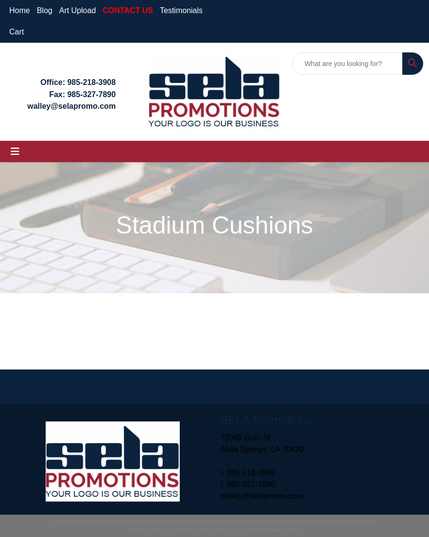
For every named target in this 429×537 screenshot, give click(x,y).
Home (19, 10)
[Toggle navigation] (15, 151)
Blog (44, 10)
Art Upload (77, 10)
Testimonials (181, 10)
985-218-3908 (91, 82)
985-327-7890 (91, 94)
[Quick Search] (347, 63)
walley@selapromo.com (262, 496)
